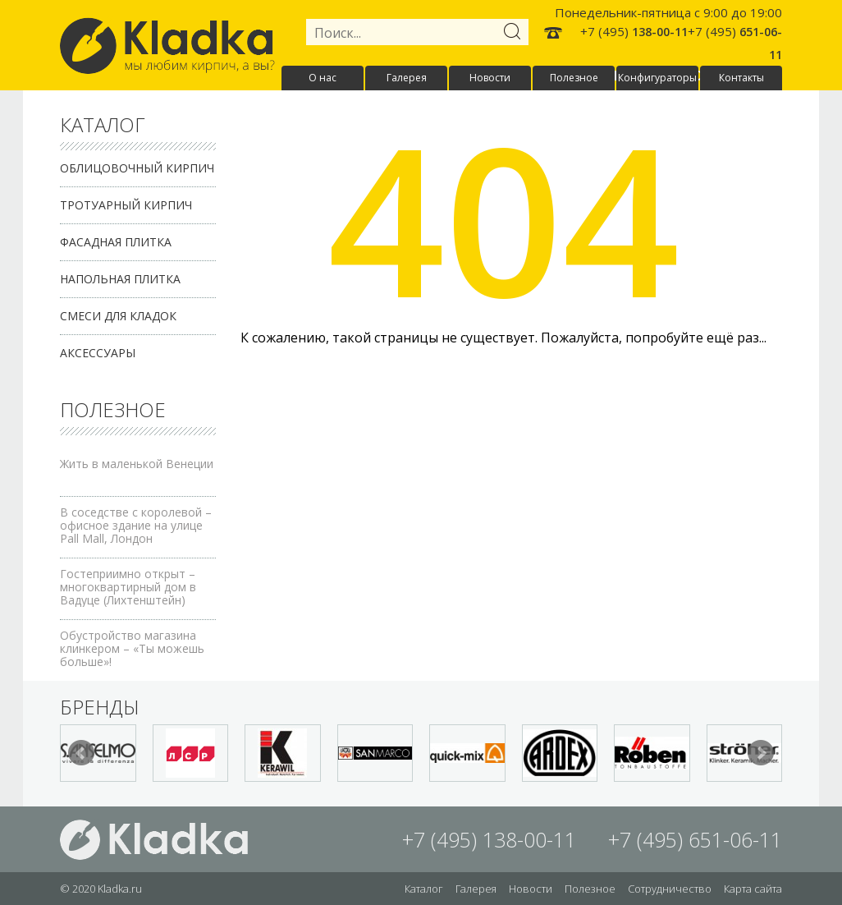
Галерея (407, 78)
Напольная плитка (120, 279)
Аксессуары (97, 353)
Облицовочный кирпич (137, 168)
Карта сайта (753, 888)
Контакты (741, 78)
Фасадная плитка (116, 242)
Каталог (424, 888)
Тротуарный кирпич (126, 205)
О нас (322, 78)
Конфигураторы (657, 78)
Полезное (574, 78)
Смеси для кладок (118, 316)
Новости (489, 78)
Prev (81, 753)
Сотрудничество (670, 888)
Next (761, 753)
